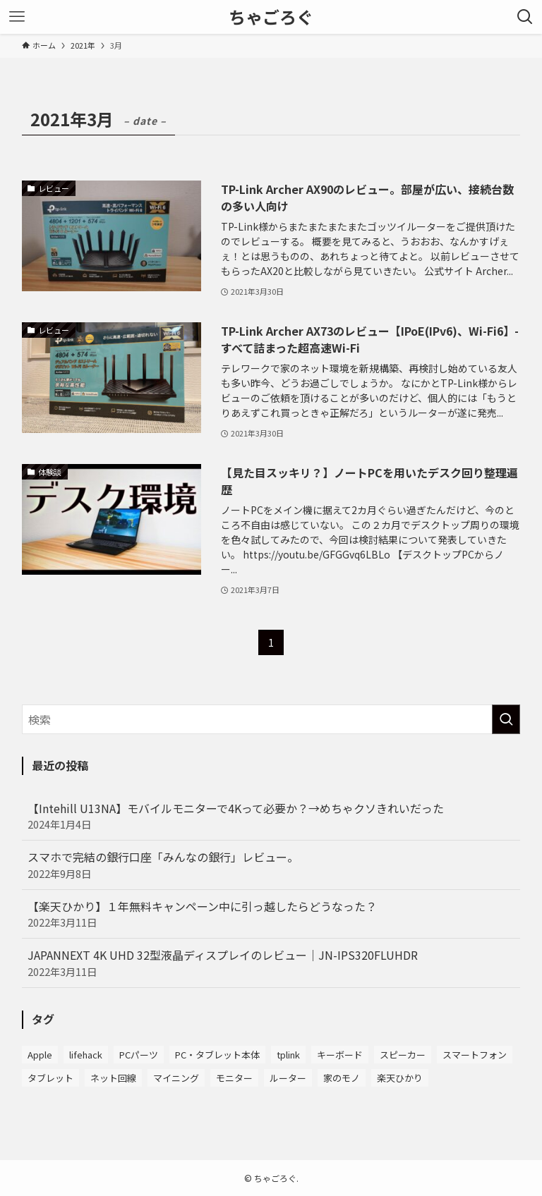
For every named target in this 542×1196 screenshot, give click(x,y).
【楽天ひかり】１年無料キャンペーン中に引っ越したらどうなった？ (271, 914)
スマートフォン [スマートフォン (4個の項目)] (474, 1054)
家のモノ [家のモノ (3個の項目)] (341, 1078)
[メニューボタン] (17, 17)
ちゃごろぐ (271, 16)
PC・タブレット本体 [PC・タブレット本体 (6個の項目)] (217, 1054)
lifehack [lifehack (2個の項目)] (85, 1054)
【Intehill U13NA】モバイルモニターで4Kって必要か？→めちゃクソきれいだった (271, 816)
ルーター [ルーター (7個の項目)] (288, 1078)
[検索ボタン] (525, 17)
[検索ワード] (271, 719)
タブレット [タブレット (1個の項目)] (50, 1078)
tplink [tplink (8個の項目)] (288, 1054)
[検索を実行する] (506, 719)
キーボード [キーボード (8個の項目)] (340, 1054)
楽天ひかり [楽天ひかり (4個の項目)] (400, 1078)
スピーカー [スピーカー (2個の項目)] (403, 1054)
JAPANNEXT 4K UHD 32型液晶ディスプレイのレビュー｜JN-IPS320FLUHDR (271, 962)
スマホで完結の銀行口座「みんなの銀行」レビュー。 (271, 864)
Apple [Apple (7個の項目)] (40, 1054)
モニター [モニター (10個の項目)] (234, 1078)
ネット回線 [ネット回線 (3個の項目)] (113, 1078)
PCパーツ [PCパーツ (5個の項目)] (138, 1054)
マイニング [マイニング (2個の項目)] (176, 1078)
